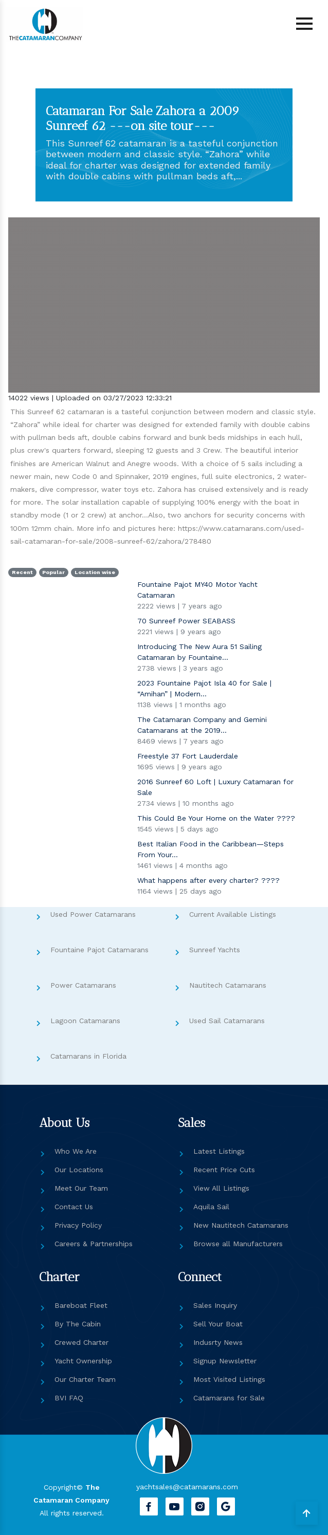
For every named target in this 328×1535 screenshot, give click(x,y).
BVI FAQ (68, 1398)
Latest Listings (219, 1151)
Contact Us (73, 1207)
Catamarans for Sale (229, 1398)
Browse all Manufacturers (238, 1244)
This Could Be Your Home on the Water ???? (216, 818)
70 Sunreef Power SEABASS (186, 621)
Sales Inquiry (215, 1305)
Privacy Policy (78, 1225)
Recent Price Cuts (224, 1170)
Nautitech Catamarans (227, 985)
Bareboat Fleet (80, 1305)
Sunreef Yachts (214, 950)
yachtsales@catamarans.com (187, 1487)
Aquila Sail (211, 1207)
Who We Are (75, 1151)
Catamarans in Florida (88, 1056)
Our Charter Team (85, 1379)
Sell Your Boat (218, 1324)
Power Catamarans (83, 985)
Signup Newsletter (225, 1361)
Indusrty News (218, 1342)
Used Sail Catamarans (227, 1020)
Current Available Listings (232, 914)
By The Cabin (77, 1324)
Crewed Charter (81, 1342)
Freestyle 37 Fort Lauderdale (187, 756)
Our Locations (78, 1170)
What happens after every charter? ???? (208, 880)
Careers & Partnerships (93, 1244)
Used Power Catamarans (93, 914)
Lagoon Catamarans (85, 1020)
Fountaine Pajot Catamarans (99, 950)
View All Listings (221, 1188)
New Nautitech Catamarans (240, 1225)
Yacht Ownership (83, 1361)
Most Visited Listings (229, 1379)
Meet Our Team (81, 1188)
